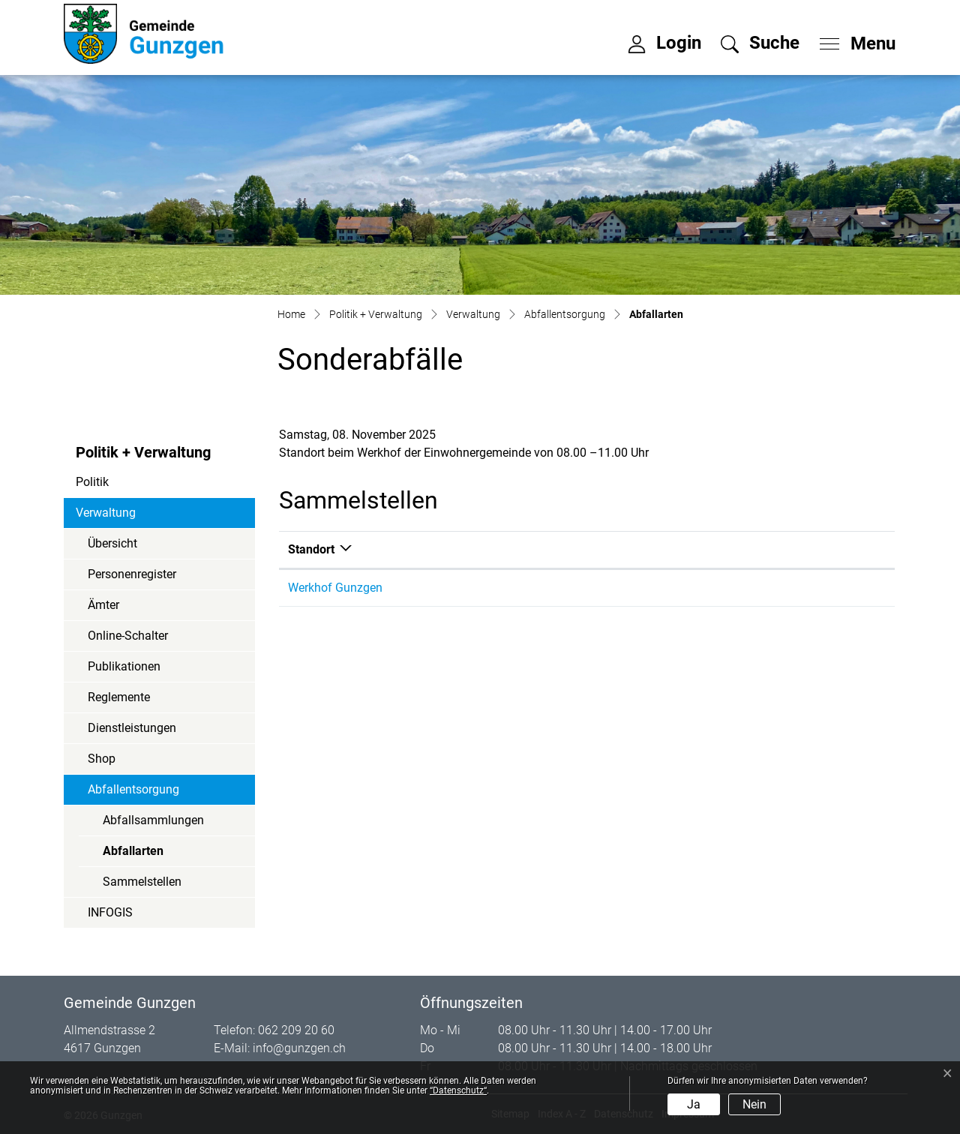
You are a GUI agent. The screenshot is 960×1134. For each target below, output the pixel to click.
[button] (760, 43)
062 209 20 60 (296, 1030)
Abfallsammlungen (153, 820)
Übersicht (112, 543)
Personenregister (132, 574)
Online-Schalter (128, 635)
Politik (92, 482)
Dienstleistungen (132, 728)
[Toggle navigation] (852, 40)
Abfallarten (143, 855)
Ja (693, 1104)
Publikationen (124, 666)
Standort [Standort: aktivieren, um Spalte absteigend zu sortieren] (311, 549)
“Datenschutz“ (458, 1090)
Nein (754, 1104)
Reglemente (119, 697)
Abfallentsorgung (133, 789)
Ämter (103, 605)
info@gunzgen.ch (299, 1048)
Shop (102, 759)
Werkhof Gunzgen (335, 587)
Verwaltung (106, 513)
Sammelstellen (142, 881)
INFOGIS (110, 912)
